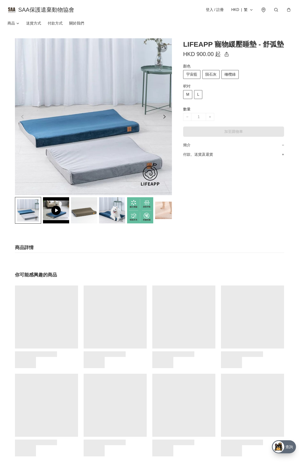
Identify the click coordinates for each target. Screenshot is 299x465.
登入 (215, 10)
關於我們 (76, 23)
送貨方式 (33, 23)
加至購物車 (233, 132)
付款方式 (55, 23)
